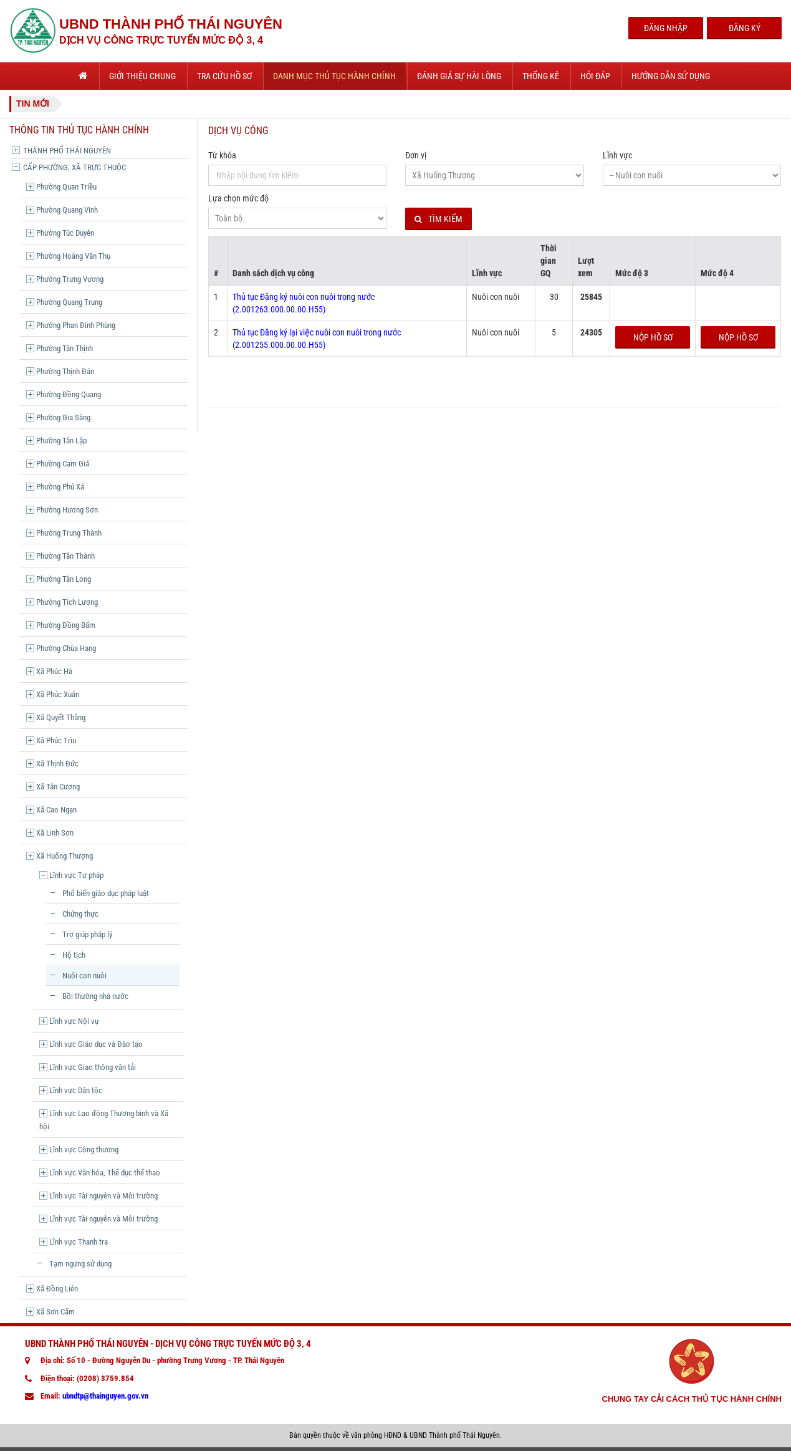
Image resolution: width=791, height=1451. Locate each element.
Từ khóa (222, 155)
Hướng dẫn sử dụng (670, 76)
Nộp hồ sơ (653, 337)
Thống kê (540, 76)
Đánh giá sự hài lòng (459, 76)
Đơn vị (415, 155)
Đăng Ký (744, 28)
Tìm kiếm (439, 219)
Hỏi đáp (595, 76)
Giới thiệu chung (142, 76)
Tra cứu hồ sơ (224, 76)
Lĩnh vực (617, 155)
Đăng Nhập (666, 28)
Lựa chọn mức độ (238, 198)
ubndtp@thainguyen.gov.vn (105, 1395)
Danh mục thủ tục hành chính (334, 76)
